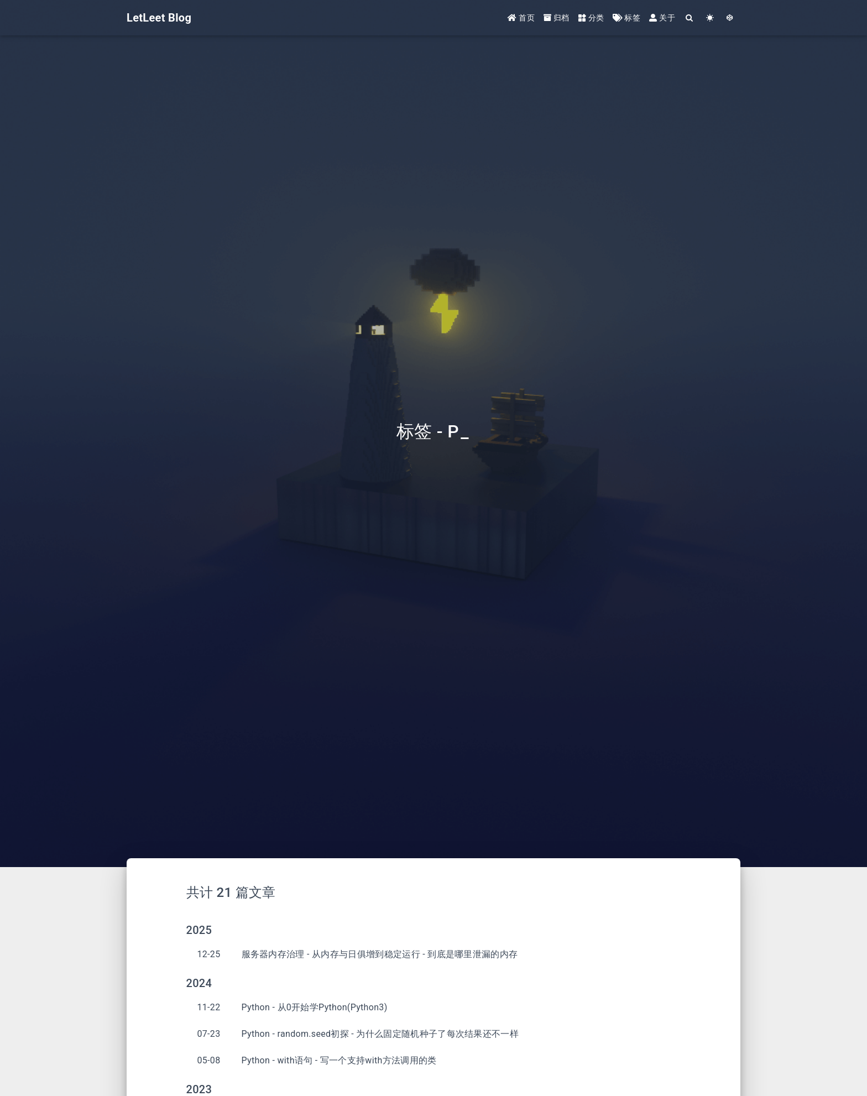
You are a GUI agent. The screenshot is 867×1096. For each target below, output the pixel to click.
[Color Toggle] (710, 18)
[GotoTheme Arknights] (730, 18)
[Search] (690, 18)
